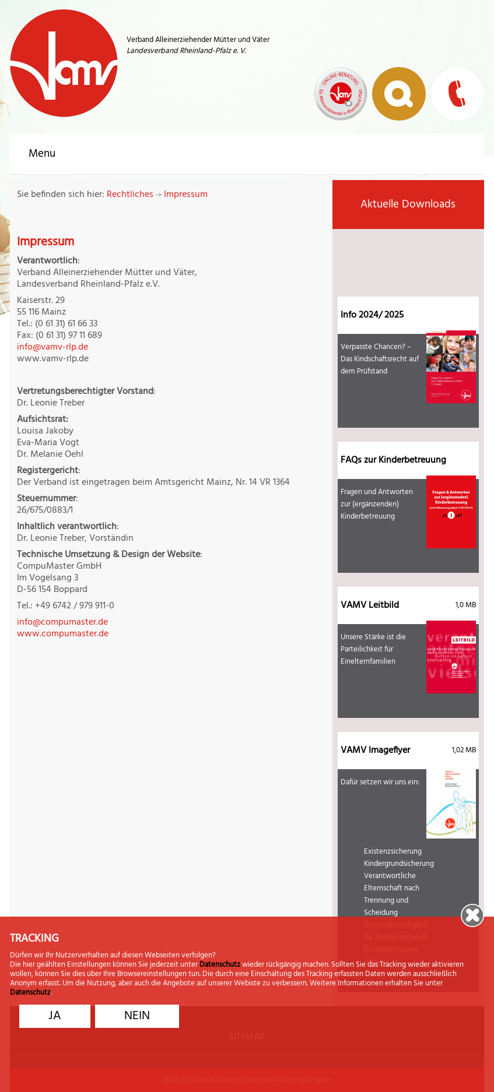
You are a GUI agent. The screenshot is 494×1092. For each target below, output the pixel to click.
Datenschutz (219, 966)
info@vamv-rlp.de (52, 347)
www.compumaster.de (62, 634)
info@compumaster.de (62, 622)
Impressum (186, 194)
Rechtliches (130, 194)
